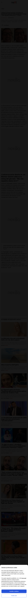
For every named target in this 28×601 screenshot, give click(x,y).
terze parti (24, 578)
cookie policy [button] (7, 575)
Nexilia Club (14, 595)
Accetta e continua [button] (14, 591)
